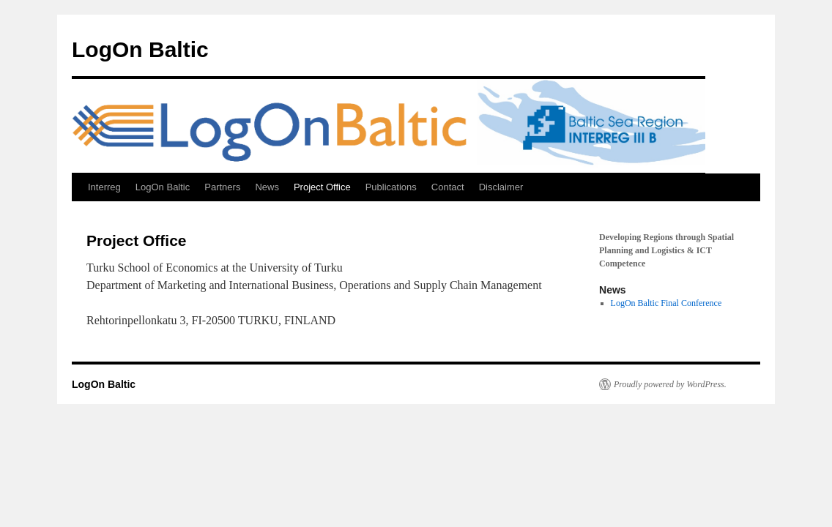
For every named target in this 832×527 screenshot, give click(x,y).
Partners (222, 187)
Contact (447, 187)
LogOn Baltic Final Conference (666, 303)
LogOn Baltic (140, 49)
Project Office (322, 187)
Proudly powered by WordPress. (670, 384)
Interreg (104, 187)
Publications (391, 187)
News (267, 187)
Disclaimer (501, 187)
